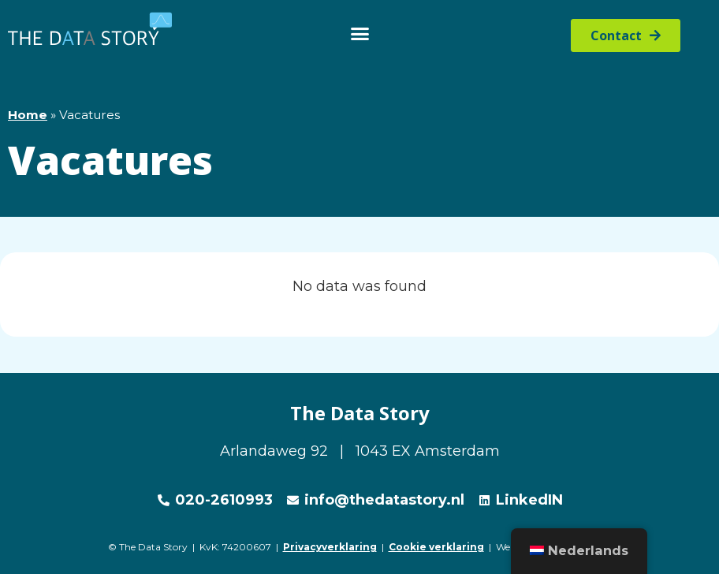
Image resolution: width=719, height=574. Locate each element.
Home (27, 114)
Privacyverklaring (330, 547)
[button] (360, 33)
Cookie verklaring (436, 547)
